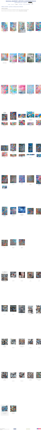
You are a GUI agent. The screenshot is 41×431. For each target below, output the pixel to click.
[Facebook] (37, 428)
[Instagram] (38, 428)
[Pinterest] (40, 428)
